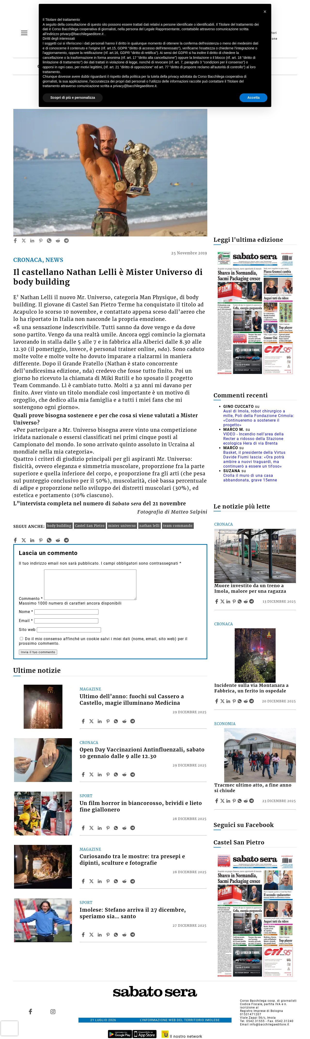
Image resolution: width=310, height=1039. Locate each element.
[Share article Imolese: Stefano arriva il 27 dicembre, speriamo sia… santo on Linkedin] (100, 934)
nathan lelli (150, 526)
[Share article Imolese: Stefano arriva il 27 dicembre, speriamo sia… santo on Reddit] (125, 934)
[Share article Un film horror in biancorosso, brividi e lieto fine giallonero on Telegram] (133, 828)
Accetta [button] (253, 97)
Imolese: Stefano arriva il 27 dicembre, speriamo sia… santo (133, 913)
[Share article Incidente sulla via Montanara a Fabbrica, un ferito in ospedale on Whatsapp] (240, 701)
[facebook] (15, 240)
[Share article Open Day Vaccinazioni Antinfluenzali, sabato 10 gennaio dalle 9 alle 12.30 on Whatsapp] (117, 774)
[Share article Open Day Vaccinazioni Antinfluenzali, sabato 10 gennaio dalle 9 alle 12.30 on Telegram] (133, 774)
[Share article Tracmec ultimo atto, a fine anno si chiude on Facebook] (217, 800)
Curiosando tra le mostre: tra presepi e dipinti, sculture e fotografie (132, 859)
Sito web (27, 629)
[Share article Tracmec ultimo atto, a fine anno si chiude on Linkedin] (229, 800)
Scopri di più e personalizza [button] (72, 97)
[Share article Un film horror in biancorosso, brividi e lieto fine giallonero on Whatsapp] (117, 828)
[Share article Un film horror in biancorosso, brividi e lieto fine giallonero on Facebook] (84, 828)
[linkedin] (32, 240)
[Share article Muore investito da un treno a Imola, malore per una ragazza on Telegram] (252, 601)
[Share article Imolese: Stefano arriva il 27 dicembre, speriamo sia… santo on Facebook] (84, 934)
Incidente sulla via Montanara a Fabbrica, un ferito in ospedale (251, 688)
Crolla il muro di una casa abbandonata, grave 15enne (250, 477)
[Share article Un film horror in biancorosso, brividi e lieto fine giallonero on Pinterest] (108, 828)
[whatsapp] (49, 240)
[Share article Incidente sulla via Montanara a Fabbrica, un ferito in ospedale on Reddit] (246, 701)
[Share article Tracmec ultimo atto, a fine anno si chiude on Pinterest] (235, 800)
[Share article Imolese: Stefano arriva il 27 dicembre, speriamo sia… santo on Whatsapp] (117, 934)
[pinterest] (41, 240)
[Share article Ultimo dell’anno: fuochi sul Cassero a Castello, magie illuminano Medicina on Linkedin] (100, 721)
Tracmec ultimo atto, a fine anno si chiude (253, 787)
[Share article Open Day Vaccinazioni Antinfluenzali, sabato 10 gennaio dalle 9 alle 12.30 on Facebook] (84, 774)
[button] (265, 11)
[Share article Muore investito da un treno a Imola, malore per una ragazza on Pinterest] (235, 601)
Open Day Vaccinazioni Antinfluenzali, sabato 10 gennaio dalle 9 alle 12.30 (142, 753)
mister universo (122, 526)
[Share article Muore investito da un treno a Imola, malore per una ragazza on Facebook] (217, 601)
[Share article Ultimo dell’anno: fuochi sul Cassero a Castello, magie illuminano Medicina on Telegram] (133, 721)
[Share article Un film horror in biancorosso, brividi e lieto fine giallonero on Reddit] (125, 828)
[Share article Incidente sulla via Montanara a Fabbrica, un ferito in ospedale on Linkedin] (229, 701)
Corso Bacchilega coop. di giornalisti (268, 1000)
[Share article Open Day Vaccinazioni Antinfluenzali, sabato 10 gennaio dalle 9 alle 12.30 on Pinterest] (108, 774)
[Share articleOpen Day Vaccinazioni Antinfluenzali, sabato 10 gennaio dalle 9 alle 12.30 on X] (92, 774)
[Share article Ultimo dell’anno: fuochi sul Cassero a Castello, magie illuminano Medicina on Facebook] (84, 721)
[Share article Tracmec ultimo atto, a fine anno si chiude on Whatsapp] (240, 800)
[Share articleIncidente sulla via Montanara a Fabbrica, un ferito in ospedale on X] (223, 701)
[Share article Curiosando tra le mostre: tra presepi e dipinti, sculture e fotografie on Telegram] (133, 881)
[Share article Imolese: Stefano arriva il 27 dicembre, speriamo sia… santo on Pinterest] (108, 934)
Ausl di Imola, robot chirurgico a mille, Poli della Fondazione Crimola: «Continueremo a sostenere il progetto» (258, 418)
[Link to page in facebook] (30, 1011)
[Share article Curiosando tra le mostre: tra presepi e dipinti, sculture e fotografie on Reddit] (125, 881)
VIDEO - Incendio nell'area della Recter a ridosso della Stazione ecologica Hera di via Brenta (253, 439)
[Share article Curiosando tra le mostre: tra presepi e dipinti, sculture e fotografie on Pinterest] (108, 881)
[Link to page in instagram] (53, 1011)
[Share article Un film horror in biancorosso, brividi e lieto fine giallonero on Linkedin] (100, 828)
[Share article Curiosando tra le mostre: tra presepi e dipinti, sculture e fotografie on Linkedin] (100, 881)
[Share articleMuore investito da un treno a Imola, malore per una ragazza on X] (223, 601)
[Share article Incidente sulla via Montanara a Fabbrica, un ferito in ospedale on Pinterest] (235, 701)
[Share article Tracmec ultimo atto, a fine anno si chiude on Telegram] (252, 800)
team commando (178, 526)
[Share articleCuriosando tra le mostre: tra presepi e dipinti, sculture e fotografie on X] (92, 881)
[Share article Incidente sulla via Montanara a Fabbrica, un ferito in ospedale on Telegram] (252, 701)
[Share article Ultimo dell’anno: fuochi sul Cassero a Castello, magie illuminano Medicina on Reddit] (125, 721)
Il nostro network (182, 1036)
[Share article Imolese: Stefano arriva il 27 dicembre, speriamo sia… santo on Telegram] (133, 934)
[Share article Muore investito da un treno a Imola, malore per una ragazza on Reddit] (246, 601)
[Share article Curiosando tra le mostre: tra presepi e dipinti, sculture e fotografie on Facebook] (84, 881)
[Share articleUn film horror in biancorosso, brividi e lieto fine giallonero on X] (92, 828)
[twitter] (24, 240)
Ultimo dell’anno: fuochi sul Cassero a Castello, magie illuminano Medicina (132, 699)
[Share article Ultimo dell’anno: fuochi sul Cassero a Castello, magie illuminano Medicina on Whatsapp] (117, 721)
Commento (31, 598)
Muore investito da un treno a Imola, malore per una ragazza (250, 588)
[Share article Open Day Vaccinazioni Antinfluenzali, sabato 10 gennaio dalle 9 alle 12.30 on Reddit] (125, 774)
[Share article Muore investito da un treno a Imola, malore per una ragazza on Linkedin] (229, 601)
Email (26, 620)
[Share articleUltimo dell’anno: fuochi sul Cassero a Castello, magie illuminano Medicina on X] (92, 721)
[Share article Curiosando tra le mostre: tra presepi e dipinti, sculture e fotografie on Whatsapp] (117, 881)
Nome (26, 611)
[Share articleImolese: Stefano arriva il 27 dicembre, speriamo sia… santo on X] (92, 934)
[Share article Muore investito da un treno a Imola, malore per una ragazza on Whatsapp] (240, 601)
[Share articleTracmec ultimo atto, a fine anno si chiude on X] (223, 800)
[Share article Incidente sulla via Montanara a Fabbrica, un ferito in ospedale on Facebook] (217, 701)
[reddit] (58, 240)
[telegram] (66, 240)
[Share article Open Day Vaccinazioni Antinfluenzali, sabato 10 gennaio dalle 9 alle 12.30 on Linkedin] (100, 774)
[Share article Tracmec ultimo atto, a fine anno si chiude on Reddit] (246, 800)
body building (59, 526)
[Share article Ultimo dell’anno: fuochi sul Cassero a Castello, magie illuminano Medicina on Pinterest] (108, 721)
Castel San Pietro (90, 526)
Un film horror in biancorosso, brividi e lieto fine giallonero (141, 806)
